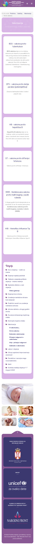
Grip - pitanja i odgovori (18, 342)
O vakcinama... (14, 328)
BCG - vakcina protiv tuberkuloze (17, 45)
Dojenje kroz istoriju (15, 294)
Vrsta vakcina (14, 331)
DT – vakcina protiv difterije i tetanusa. (17, 159)
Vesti (9, 364)
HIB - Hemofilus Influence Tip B (17, 229)
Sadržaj (19, 13)
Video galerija (14, 291)
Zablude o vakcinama (17, 346)
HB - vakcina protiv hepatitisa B (17, 125)
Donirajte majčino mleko (16, 321)
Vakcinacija (27, 13)
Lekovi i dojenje (13, 349)
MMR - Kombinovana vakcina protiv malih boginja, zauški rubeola (17, 195)
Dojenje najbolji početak (16, 276)
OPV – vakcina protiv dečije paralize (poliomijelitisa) (17, 85)
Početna (12, 13)
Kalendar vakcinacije (16, 334)
